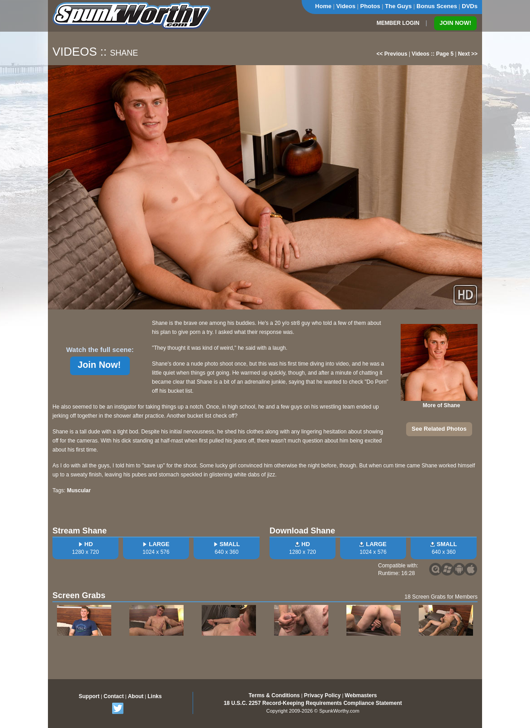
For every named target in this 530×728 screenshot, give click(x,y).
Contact (114, 696)
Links (154, 696)
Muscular (79, 490)
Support (89, 696)
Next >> (468, 54)
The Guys (398, 6)
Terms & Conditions (274, 695)
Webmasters (361, 695)
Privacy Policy (322, 695)
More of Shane (441, 405)
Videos (345, 6)
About (136, 696)
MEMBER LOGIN (398, 23)
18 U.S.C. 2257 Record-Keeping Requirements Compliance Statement (313, 703)
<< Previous (392, 54)
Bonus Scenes (436, 6)
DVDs (470, 6)
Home (323, 6)
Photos (370, 6)
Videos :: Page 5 (432, 54)
